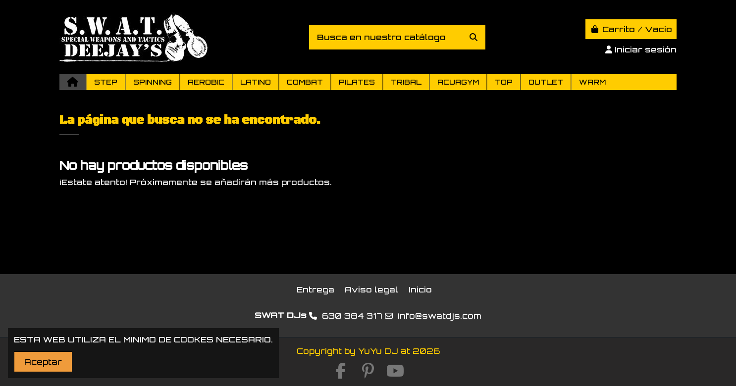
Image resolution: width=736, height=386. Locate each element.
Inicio (420, 289)
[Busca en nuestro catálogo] (473, 37)
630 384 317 (352, 316)
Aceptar (43, 362)
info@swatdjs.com (439, 316)
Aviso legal (371, 289)
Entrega (315, 289)
